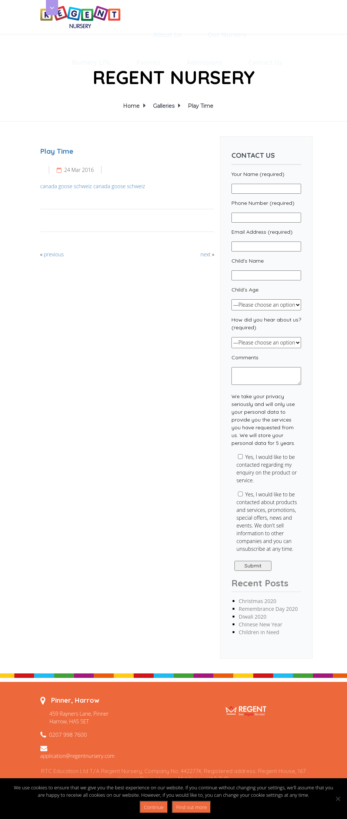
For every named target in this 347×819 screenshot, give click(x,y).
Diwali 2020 (253, 616)
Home (132, 105)
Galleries (165, 105)
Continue (154, 807)
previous (54, 254)
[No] (337, 798)
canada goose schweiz (66, 186)
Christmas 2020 (257, 601)
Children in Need (259, 632)
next (205, 254)
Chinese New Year (261, 624)
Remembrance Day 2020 (268, 608)
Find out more (191, 807)
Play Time (200, 106)
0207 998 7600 (68, 734)
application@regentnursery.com (77, 755)
